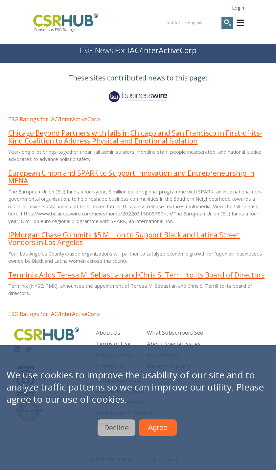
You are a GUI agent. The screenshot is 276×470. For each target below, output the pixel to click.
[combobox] (195, 23)
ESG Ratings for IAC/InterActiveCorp (54, 119)
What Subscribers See (175, 332)
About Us (108, 332)
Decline (116, 427)
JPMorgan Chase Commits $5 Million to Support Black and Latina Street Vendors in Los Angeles (124, 238)
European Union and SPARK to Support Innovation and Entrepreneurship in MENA (131, 176)
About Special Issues (173, 343)
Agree (158, 427)
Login (238, 7)
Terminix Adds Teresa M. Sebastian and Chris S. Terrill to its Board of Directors (136, 275)
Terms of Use (113, 343)
